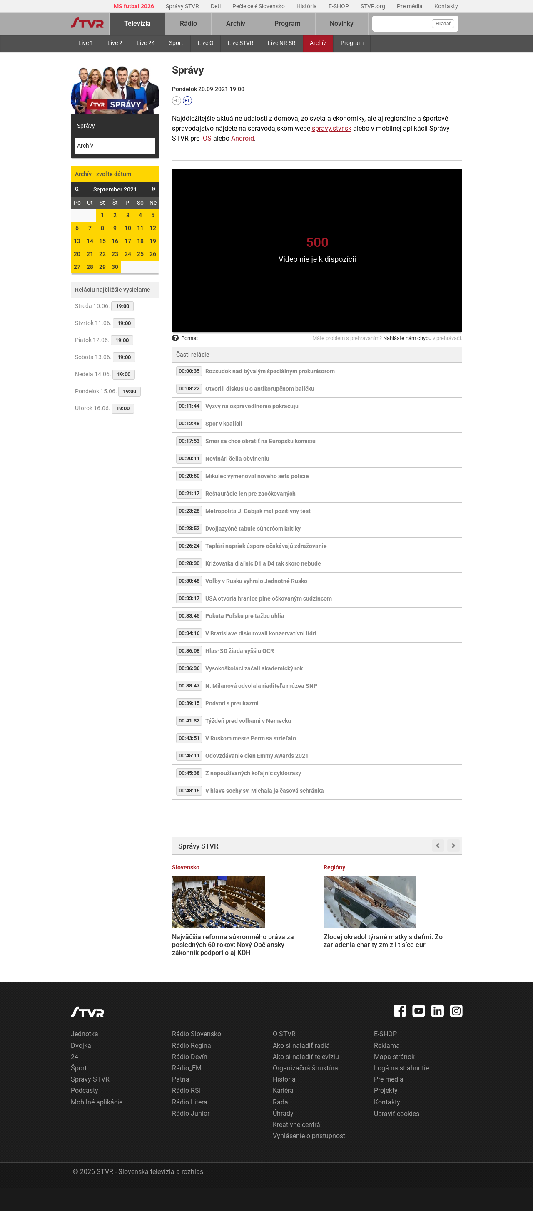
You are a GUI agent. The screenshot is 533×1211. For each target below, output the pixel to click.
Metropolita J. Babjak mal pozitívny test (258, 511)
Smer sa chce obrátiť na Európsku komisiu (260, 441)
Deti (216, 6)
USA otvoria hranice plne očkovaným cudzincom (268, 598)
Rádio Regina (191, 1068)
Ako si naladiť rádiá (301, 1068)
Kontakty (446, 6)
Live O (206, 43)
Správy (86, 125)
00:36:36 (189, 668)
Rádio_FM (187, 1091)
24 (128, 254)
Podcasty (84, 1114)
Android (242, 138)
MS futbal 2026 (134, 6)
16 (115, 241)
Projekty (386, 1114)
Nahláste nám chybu (407, 338)
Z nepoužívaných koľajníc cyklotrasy (253, 773)
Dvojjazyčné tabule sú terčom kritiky (253, 528)
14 (90, 241)
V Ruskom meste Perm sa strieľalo (250, 738)
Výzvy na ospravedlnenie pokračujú (252, 406)
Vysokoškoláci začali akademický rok (254, 668)
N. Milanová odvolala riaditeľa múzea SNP (261, 685)
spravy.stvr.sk (331, 128)
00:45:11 (189, 755)
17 (128, 241)
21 (90, 254)
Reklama (387, 1068)
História (307, 6)
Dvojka (81, 1068)
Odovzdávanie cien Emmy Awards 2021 (257, 755)
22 (102, 254)
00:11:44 (189, 406)
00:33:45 (189, 616)
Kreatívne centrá (296, 1147)
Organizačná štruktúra (305, 1091)
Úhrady (283, 1136)
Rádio (188, 23)
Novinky (342, 23)
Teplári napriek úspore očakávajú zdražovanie (266, 546)
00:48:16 (189, 790)
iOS (206, 138)
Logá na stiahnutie (401, 1091)
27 (77, 266)
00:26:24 (189, 546)
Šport (176, 43)
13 (77, 241)
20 (77, 254)
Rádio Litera (189, 1125)
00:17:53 (189, 441)
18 (140, 241)
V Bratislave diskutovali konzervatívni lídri (260, 633)
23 (115, 254)
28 (90, 266)
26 (152, 254)
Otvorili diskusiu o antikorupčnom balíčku (259, 388)
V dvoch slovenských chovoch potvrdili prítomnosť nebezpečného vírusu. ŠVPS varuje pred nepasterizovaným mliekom (430, 948)
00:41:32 (189, 720)
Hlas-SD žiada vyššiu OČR (239, 651)
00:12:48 (189, 423)
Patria (180, 1103)
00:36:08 (189, 651)
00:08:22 (189, 388)
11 (140, 228)
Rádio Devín (189, 1080)
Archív (318, 43)
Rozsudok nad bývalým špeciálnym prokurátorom (270, 371)
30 (115, 266)
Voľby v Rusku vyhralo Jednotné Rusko (256, 581)
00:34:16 (189, 633)
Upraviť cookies (396, 1137)
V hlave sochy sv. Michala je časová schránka (264, 790)
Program (352, 43)
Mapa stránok (394, 1080)
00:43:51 (189, 738)
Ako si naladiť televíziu (306, 1080)
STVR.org (373, 6)
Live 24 (146, 43)
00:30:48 (189, 581)
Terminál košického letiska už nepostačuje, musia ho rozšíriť (352, 932)
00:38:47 (189, 685)
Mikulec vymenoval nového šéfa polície (257, 476)
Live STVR (241, 43)
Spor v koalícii (223, 423)
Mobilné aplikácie (96, 1125)
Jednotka (84, 1057)
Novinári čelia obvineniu (237, 458)
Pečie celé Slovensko (259, 6)
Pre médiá (410, 6)
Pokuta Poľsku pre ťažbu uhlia (244, 616)
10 (128, 228)
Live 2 (114, 43)
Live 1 (85, 43)
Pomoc (185, 338)
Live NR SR (282, 43)
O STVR (284, 1057)
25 (140, 254)
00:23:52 (189, 528)
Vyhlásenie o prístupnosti (310, 1159)
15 (102, 241)
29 (102, 266)
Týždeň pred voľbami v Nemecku (248, 720)
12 (152, 228)
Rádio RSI (186, 1114)
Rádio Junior (190, 1136)
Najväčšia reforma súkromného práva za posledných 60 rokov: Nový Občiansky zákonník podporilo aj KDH (201, 940)
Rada (280, 1125)
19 (152, 241)
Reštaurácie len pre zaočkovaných (250, 493)
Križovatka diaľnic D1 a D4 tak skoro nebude (263, 563)
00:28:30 (189, 563)
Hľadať (443, 24)
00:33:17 (189, 598)
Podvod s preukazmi (232, 703)
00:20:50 (189, 476)
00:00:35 (189, 371)
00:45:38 (189, 773)
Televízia (137, 23)
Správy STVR (183, 6)
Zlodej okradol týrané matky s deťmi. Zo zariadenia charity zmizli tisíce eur (279, 936)
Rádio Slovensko (196, 1057)
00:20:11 (189, 458)
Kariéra (283, 1114)
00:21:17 (189, 493)
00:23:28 (189, 511)
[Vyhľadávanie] (415, 24)
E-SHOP (339, 6)
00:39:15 (189, 703)
